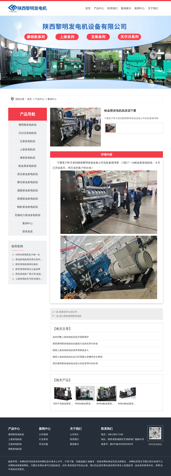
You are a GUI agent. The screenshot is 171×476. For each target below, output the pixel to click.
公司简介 (74, 434)
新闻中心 (139, 8)
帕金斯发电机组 (28, 166)
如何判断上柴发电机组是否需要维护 (71, 337)
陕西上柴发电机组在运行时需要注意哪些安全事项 (77, 357)
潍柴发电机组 (27, 157)
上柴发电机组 (27, 149)
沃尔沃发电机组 (28, 133)
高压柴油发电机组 (27, 174)
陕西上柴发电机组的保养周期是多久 (71, 350)
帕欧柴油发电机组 (27, 207)
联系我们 (112, 8)
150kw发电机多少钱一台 (27, 254)
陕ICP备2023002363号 (121, 444)
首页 (88, 8)
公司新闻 (43, 434)
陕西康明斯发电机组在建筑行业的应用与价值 (75, 343)
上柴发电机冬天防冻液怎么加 (29, 279)
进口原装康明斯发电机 (70, 316)
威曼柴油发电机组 (27, 190)
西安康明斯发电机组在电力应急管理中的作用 (75, 363)
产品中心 (99, 8)
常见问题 (43, 444)
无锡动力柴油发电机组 (27, 215)
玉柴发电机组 (27, 141)
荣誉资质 (27, 231)
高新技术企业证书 (68, 312)
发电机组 (147, 162)
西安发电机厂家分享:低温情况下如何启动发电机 (29, 274)
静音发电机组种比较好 (26, 264)
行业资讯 (43, 439)
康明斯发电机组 (28, 124)
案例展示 (126, 8)
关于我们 (153, 8)
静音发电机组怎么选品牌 (27, 269)
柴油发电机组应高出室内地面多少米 (29, 259)
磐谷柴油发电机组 (27, 182)
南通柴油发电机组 (27, 198)
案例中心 (27, 223)
